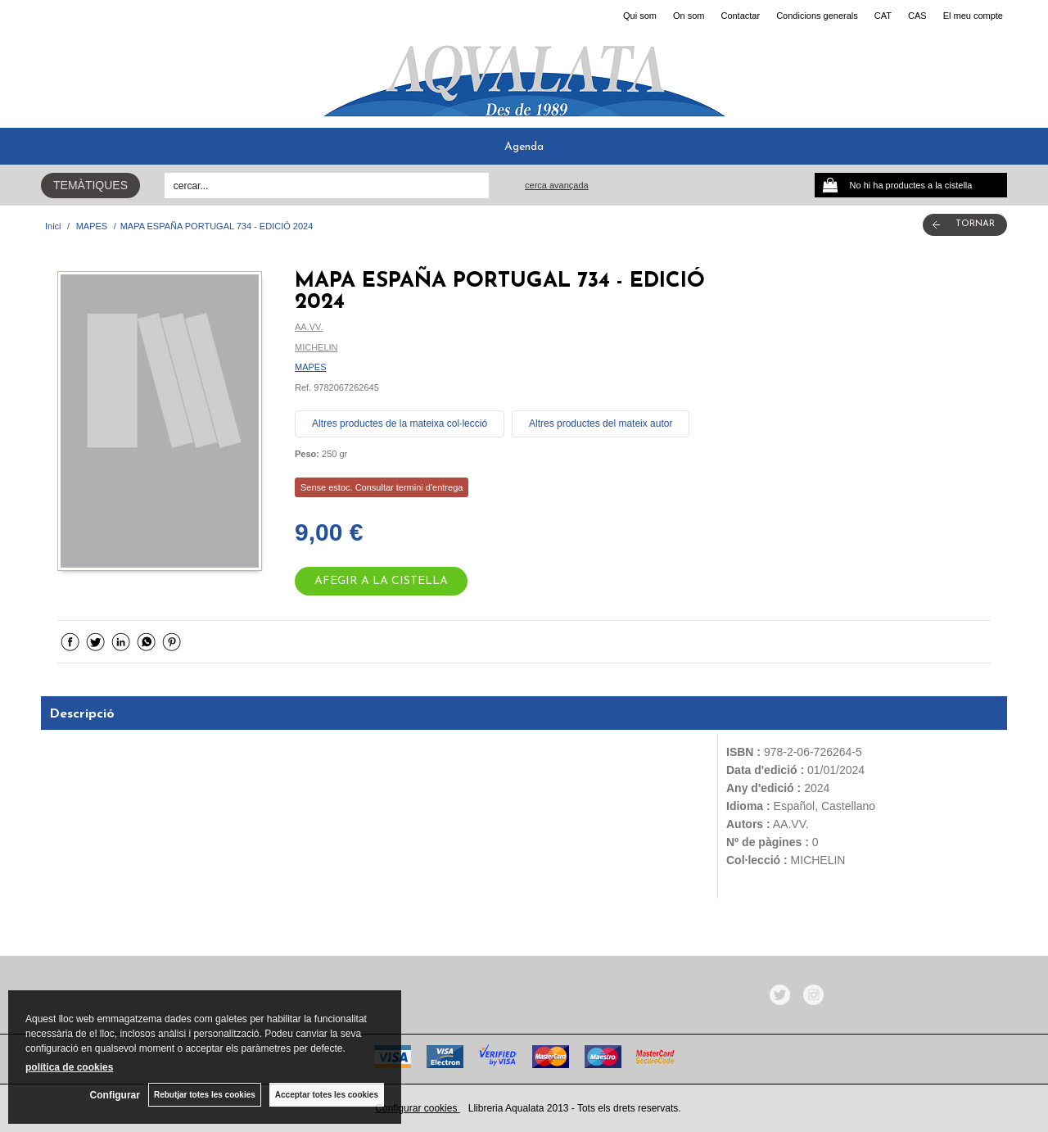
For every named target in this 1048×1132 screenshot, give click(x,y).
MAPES (311, 367)
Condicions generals (817, 15)
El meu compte (973, 15)
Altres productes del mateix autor (600, 423)
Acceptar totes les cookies (326, 1094)
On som (689, 15)
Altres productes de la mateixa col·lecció (399, 423)
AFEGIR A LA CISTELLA (381, 581)
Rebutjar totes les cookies (204, 1094)
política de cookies (69, 1067)
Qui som (640, 15)
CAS (917, 15)
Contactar (740, 15)
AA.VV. (309, 327)
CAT (883, 15)
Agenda (524, 147)
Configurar (115, 1095)
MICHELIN (316, 347)
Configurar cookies (417, 1108)
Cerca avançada (557, 185)
